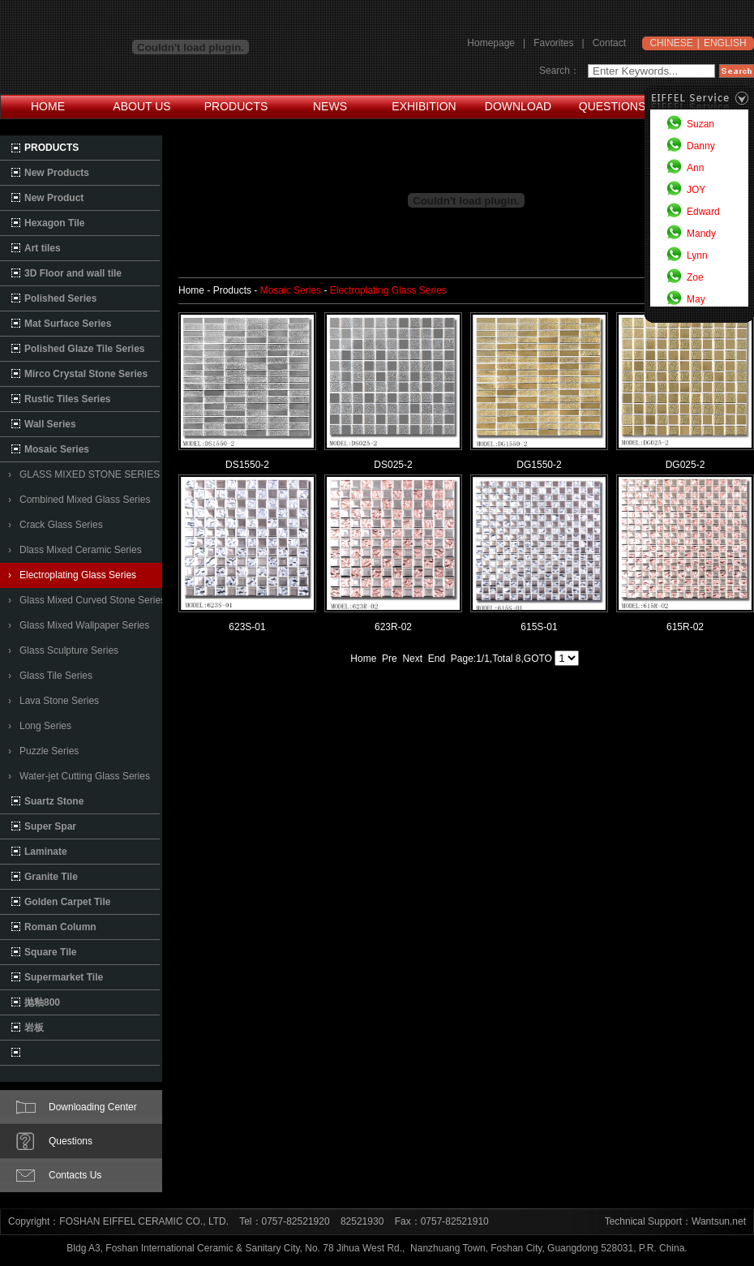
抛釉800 (42, 1002)
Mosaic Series (56, 449)
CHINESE (670, 43)
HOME (48, 106)
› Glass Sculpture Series (63, 650)
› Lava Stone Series (53, 700)
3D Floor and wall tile (73, 273)
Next (412, 658)
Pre (389, 658)
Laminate (45, 851)
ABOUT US (141, 106)
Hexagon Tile (54, 223)
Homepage (491, 43)
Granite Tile (51, 876)
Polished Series (60, 298)
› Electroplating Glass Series (72, 575)
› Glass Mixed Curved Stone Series (86, 600)
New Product (54, 198)
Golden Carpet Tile (67, 902)
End (436, 658)
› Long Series (39, 726)
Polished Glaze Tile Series (84, 348)
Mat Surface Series (67, 323)
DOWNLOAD (518, 106)
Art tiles (42, 248)
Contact (609, 43)
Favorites (553, 43)
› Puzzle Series (43, 751)
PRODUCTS (236, 106)
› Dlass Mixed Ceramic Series (75, 550)
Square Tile (50, 952)
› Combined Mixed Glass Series (79, 499)
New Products (56, 172)
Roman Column (60, 927)
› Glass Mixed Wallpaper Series (78, 625)
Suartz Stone (54, 801)
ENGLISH (725, 43)
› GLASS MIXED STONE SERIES (84, 474)
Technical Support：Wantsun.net (675, 1221)
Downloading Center (93, 1107)
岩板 (34, 1027)
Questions (70, 1141)
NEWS (330, 106)
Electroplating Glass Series (388, 290)
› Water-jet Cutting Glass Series (79, 776)
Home (363, 658)
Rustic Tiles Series (67, 399)
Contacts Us (75, 1175)
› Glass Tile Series (50, 675)
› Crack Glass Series (55, 524)
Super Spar (50, 826)
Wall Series (50, 424)
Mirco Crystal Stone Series (86, 374)
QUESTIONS (612, 106)
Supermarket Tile (63, 977)
